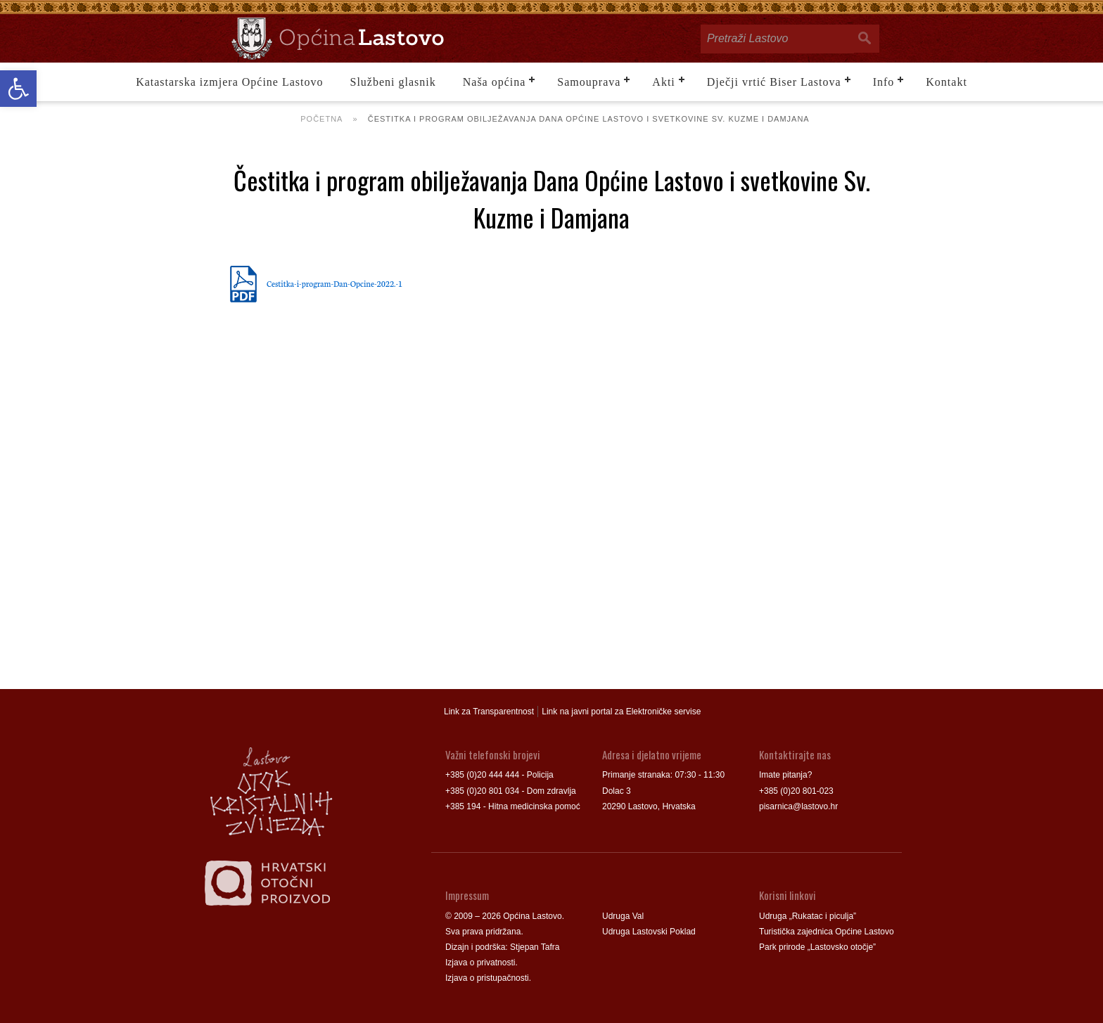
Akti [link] (663, 82)
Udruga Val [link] (623, 916)
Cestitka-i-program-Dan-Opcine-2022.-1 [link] (334, 283)
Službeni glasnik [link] (393, 82)
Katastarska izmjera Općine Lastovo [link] (229, 82)
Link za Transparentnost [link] (489, 711)
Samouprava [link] (588, 82)
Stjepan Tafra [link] (535, 947)
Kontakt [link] (946, 82)
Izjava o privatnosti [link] (480, 962)
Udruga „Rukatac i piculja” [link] (807, 916)
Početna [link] (321, 119)
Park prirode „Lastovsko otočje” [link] (817, 947)
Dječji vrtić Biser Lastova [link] (774, 82)
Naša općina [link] (494, 82)
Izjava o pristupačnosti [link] (487, 978)
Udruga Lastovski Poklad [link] (649, 932)
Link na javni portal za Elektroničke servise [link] (621, 711)
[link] (18, 88)
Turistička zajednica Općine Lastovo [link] (826, 932)
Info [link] (884, 82)
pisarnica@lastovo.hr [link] (798, 806)
